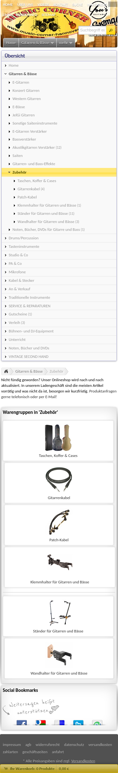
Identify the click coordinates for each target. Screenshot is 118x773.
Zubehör (57, 371)
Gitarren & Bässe (29, 371)
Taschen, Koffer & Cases (58, 455)
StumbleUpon (97, 721)
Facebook (21, 721)
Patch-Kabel (59, 539)
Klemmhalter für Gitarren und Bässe (60, 582)
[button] (110, 30)
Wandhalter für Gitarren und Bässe (59, 673)
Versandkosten (83, 761)
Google (40, 721)
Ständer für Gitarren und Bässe (58, 631)
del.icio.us (59, 721)
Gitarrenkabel (59, 497)
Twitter (78, 721)
